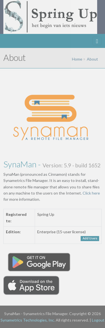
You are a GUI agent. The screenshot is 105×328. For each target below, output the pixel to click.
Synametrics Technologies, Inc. (28, 320)
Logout (98, 320)
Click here (91, 193)
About (92, 59)
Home (77, 59)
